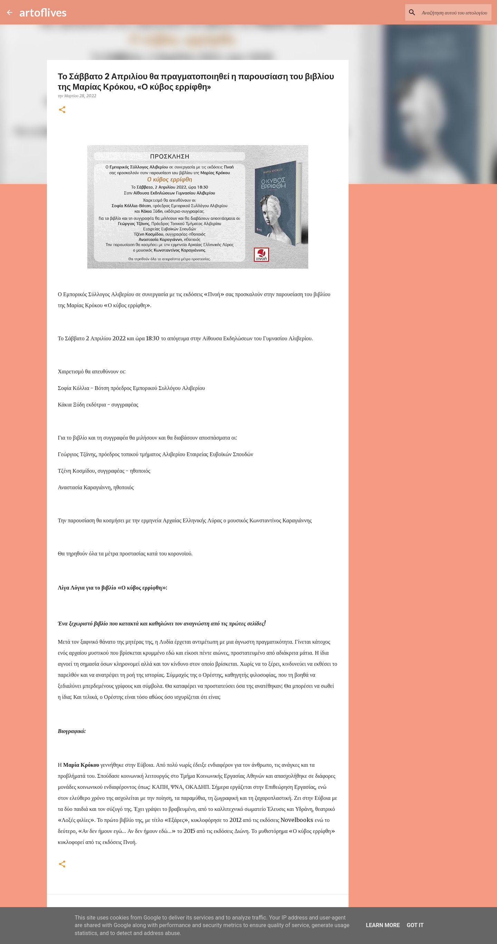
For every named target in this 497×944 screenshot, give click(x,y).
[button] (62, 110)
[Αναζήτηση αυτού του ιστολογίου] (455, 12)
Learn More (383, 925)
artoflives (43, 12)
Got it (415, 925)
